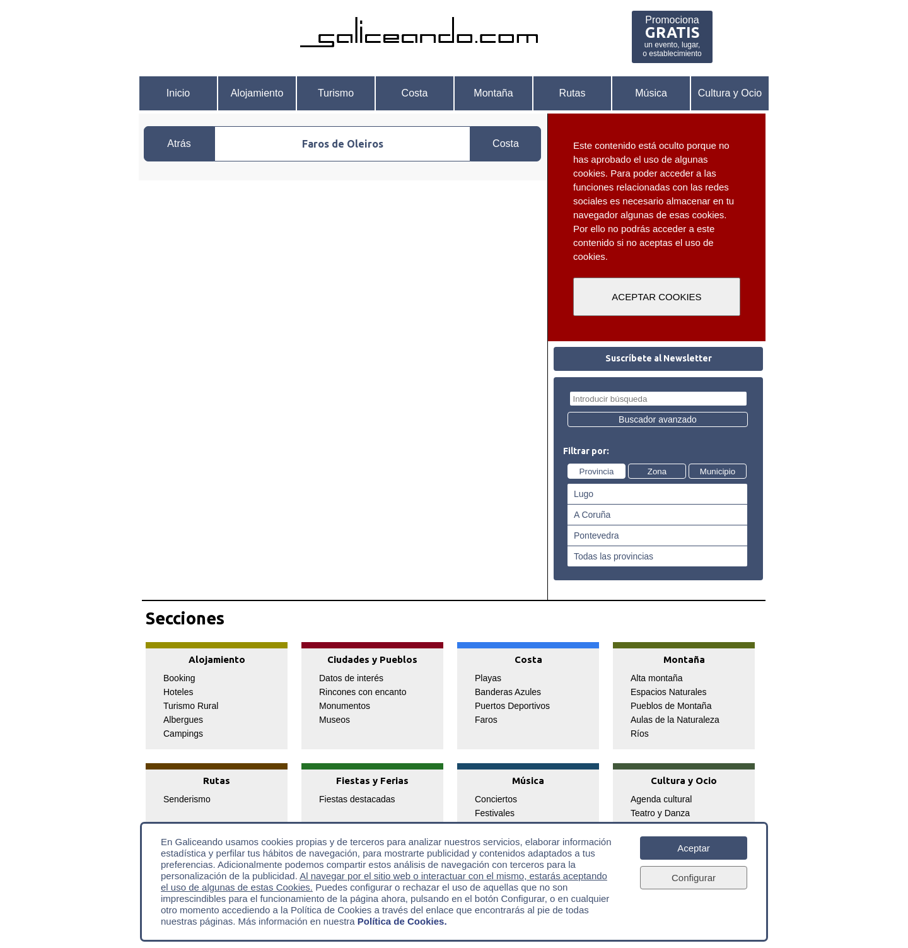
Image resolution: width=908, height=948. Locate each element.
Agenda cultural (661, 799)
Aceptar (693, 848)
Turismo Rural (190, 706)
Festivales (495, 813)
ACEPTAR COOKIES (656, 296)
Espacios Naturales (669, 692)
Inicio (178, 93)
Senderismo (187, 799)
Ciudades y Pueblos (372, 659)
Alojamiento (257, 93)
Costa (415, 93)
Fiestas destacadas (357, 799)
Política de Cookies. (402, 921)
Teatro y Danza (660, 813)
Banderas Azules (508, 692)
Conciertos (496, 799)
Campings (183, 734)
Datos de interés (351, 678)
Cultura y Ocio (730, 93)
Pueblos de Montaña (671, 706)
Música (651, 93)
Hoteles (178, 692)
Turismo (336, 93)
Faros (486, 720)
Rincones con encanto (363, 692)
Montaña (493, 93)
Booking (179, 678)
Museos (334, 720)
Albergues (183, 720)
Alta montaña (657, 678)
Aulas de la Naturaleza (675, 720)
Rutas (572, 93)
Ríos (640, 734)
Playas (488, 678)
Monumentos (344, 706)
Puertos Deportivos (512, 706)
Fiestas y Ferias (372, 780)
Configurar (694, 877)
